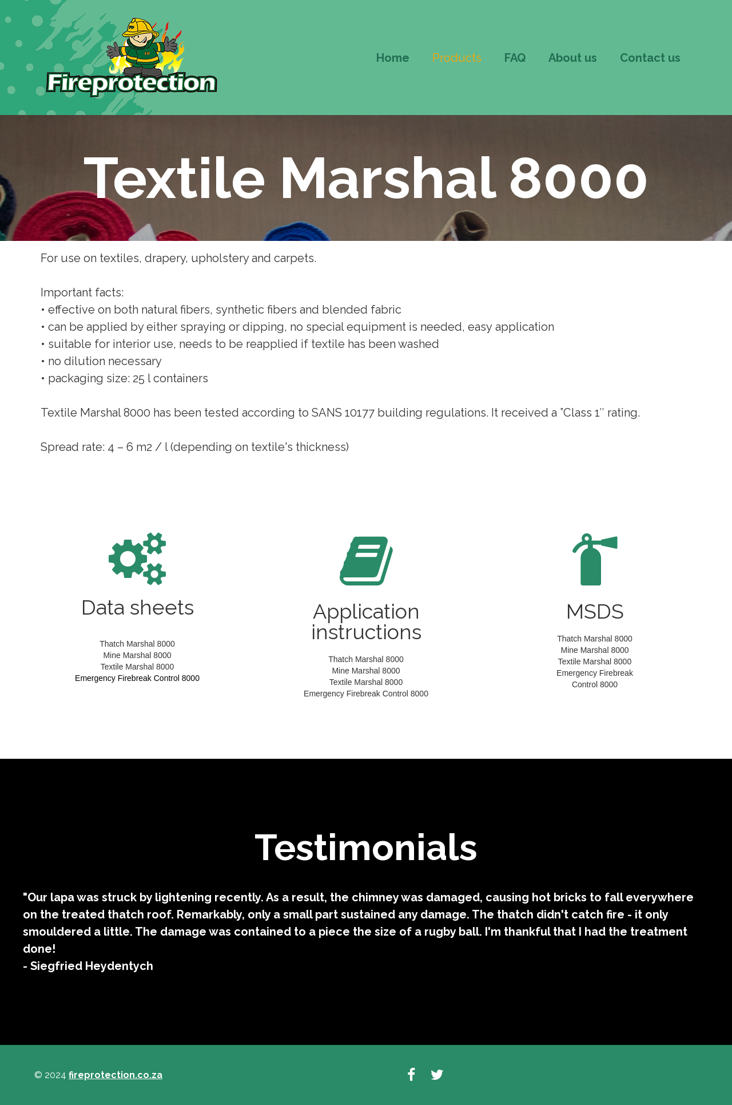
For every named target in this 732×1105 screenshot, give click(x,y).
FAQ (515, 58)
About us (572, 58)
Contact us (650, 58)
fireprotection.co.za (115, 1075)
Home (392, 58)
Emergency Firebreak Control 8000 (137, 678)
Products (457, 58)
